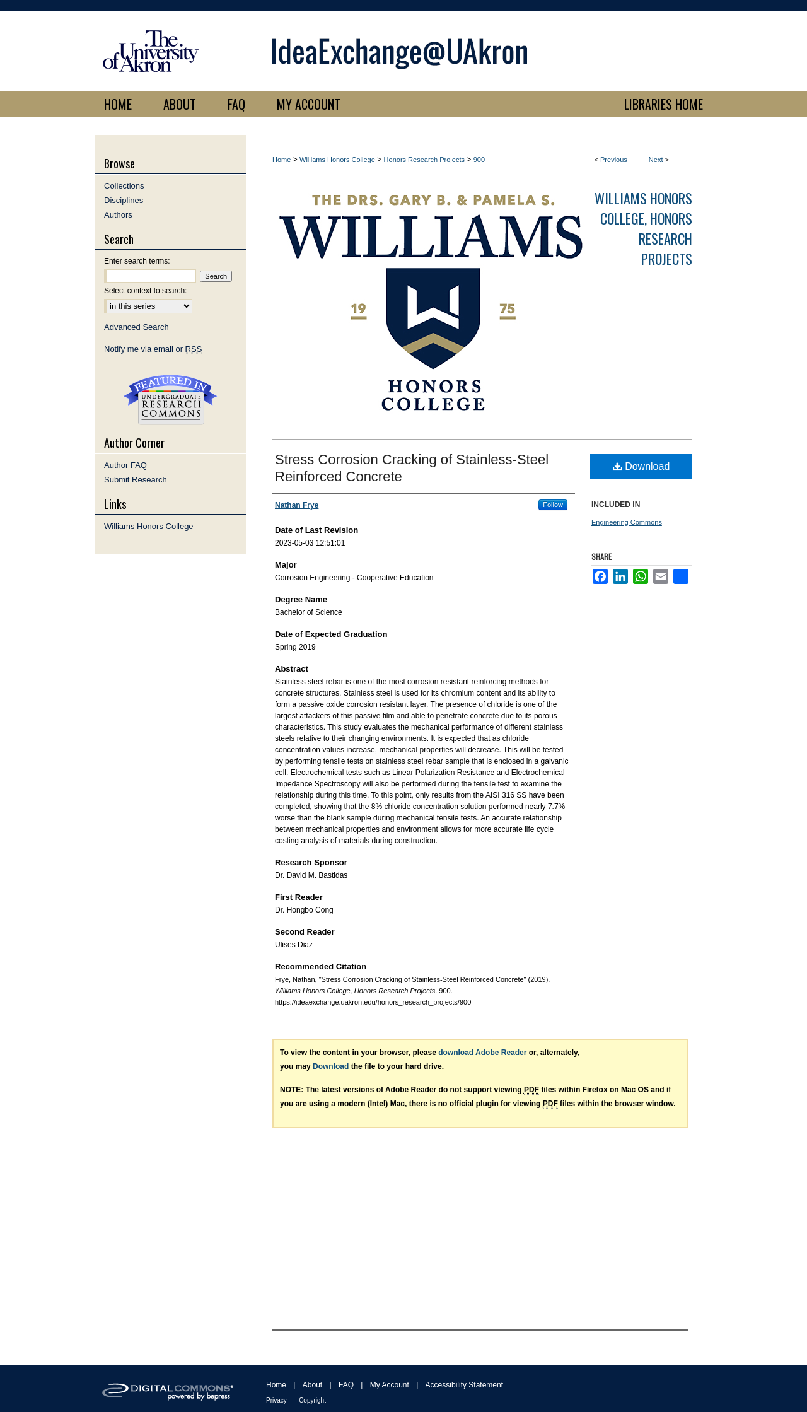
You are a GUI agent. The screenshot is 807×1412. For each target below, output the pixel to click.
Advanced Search (136, 327)
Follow (553, 504)
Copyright (312, 1400)
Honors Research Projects (424, 159)
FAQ (346, 1384)
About (312, 1384)
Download (641, 466)
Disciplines (123, 200)
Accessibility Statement (464, 1384)
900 (479, 159)
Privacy (276, 1400)
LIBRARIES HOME (663, 104)
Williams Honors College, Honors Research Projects (643, 228)
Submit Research (135, 479)
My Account (389, 1384)
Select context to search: (145, 290)
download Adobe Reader (482, 1052)
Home (281, 159)
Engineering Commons (626, 522)
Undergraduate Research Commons (170, 399)
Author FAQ (125, 465)
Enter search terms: (137, 261)
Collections (124, 185)
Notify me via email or (153, 349)
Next (656, 159)
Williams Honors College (337, 159)
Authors (118, 214)
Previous (613, 159)
